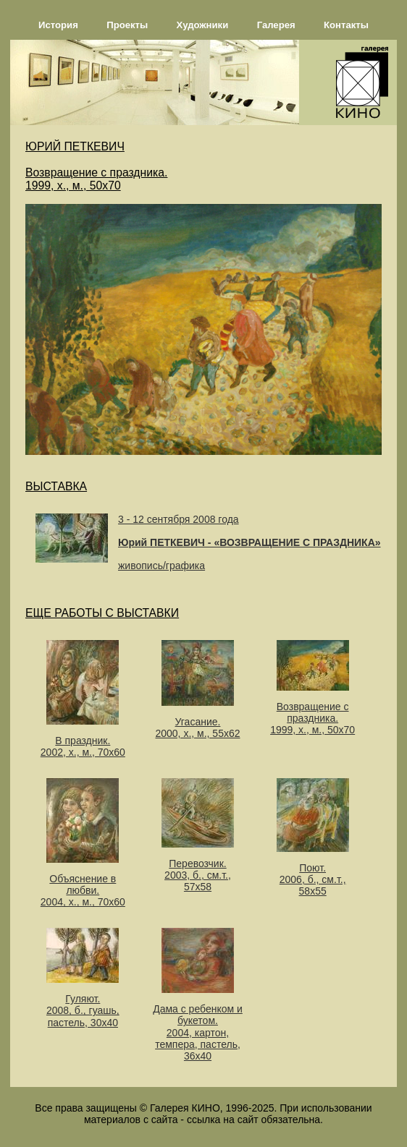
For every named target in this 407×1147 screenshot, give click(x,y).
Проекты (127, 25)
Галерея (276, 25)
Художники (203, 25)
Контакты (346, 25)
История (58, 25)
